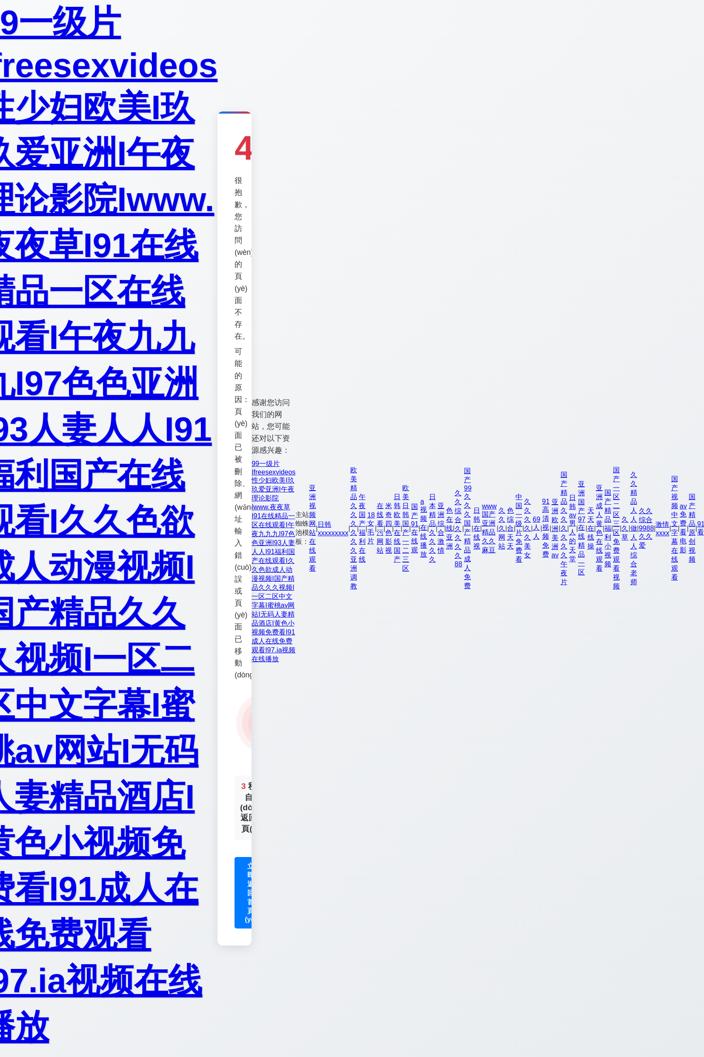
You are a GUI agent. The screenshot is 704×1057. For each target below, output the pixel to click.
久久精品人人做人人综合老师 (633, 528)
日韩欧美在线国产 (397, 528)
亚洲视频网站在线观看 (312, 528)
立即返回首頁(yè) (251, 893)
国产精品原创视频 (692, 528)
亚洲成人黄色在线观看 (599, 528)
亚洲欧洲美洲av (555, 528)
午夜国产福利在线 (362, 528)
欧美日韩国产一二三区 (405, 528)
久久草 (624, 528)
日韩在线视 (476, 528)
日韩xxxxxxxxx (333, 529)
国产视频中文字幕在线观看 (674, 528)
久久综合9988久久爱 (646, 528)
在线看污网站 (380, 528)
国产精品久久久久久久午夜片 (564, 528)
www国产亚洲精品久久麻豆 (489, 528)
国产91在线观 (415, 528)
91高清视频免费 (546, 528)
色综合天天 (510, 528)
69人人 (537, 528)
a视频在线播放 (423, 528)
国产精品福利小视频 (607, 528)
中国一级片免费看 (518, 528)
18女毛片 (371, 528)
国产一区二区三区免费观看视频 (616, 528)
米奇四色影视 (388, 528)
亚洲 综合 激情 (441, 528)
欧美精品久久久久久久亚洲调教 (353, 528)
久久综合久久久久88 (458, 528)
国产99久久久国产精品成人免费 (468, 528)
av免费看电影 (683, 528)
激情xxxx (662, 529)
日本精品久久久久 (432, 528)
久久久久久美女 (527, 528)
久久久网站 (501, 528)
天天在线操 (590, 528)
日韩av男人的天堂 (572, 528)
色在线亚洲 (449, 528)
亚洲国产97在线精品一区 (582, 528)
